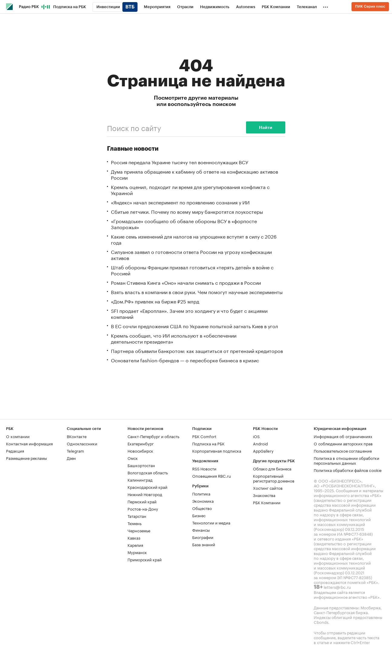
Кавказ (134, 537)
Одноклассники (82, 443)
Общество (202, 508)
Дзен (71, 458)
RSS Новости (204, 468)
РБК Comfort (204, 436)
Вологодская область (148, 472)
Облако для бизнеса (272, 468)
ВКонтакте (76, 436)
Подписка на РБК (208, 443)
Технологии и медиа (211, 522)
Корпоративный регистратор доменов (273, 478)
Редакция (15, 450)
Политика (201, 493)
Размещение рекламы (26, 458)
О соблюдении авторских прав (343, 443)
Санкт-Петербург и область (153, 436)
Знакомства (264, 495)
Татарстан (137, 516)
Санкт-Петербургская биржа (341, 612)
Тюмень (134, 523)
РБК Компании (266, 502)
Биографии (202, 537)
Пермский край (142, 501)
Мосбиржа (371, 607)
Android (260, 443)
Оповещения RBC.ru (211, 476)
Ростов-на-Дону (143, 508)
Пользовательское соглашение (343, 450)
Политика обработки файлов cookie (348, 470)
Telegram (75, 450)
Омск (133, 458)
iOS (256, 436)
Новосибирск (140, 450)
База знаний (203, 544)
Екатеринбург (141, 443)
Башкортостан (141, 465)
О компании (18, 436)
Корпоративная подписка (216, 450)
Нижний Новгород (145, 494)
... (325, 6)
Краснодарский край (147, 487)
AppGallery (263, 450)
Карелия (135, 545)
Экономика (203, 501)
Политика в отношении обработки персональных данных (346, 460)
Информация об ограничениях (343, 436)
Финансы (201, 530)
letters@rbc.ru (337, 587)
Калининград (140, 479)
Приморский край (145, 559)
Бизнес (199, 515)
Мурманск (137, 552)
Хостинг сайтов (268, 488)
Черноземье (139, 530)
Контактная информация (29, 443)
